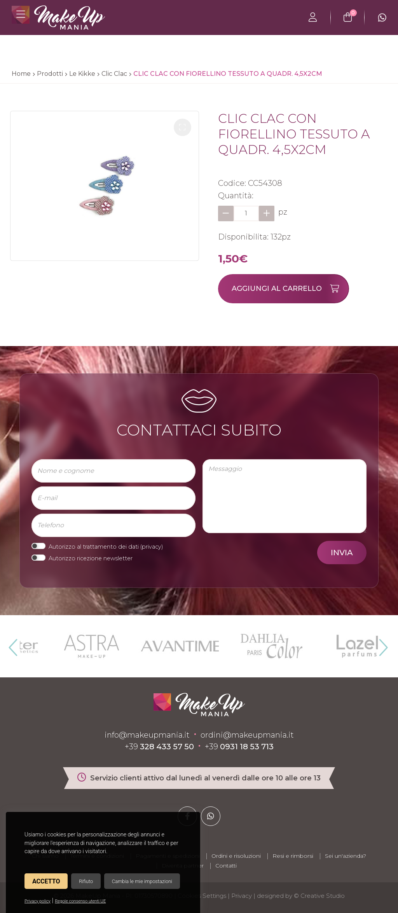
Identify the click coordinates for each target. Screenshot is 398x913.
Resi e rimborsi (292, 855)
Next (380, 644)
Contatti (226, 865)
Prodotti (50, 73)
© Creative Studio (319, 895)
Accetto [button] (46, 881)
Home (21, 73)
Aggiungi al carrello (290, 289)
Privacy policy (37, 901)
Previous (12, 644)
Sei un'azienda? (345, 855)
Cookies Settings (202, 895)
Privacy (241, 895)
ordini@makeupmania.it (247, 735)
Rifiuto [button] (86, 881)
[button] (182, 127)
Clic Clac (114, 73)
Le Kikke (82, 73)
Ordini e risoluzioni (236, 855)
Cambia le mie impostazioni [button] (142, 881)
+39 (159, 746)
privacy (151, 546)
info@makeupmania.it (147, 735)
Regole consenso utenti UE (80, 901)
